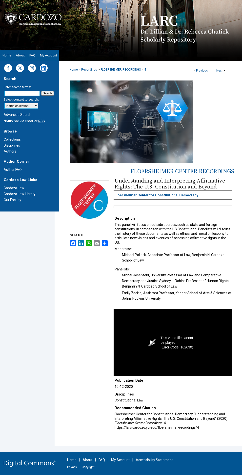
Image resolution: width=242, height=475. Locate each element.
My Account (120, 460)
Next (219, 70)
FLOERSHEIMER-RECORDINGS (121, 69)
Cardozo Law (14, 188)
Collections (12, 139)
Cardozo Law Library (20, 194)
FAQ (102, 460)
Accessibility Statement (154, 460)
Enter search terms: (17, 87)
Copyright (88, 467)
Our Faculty (12, 200)
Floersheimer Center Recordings (182, 171)
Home (74, 69)
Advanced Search (17, 115)
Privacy (72, 467)
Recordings (89, 69)
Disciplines (12, 145)
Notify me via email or (24, 121)
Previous (202, 70)
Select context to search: (21, 99)
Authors (10, 151)
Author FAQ (13, 170)
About (87, 460)
